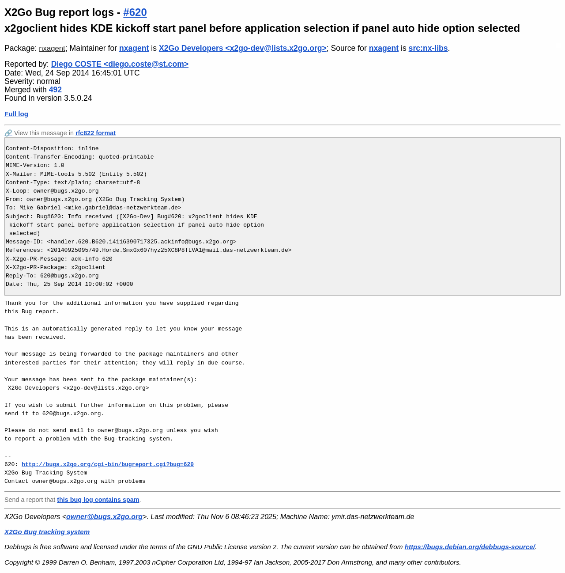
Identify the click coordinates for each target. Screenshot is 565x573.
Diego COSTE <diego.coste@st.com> (119, 64)
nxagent (52, 48)
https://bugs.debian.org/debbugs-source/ (470, 546)
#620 (135, 12)
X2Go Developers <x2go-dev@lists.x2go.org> (243, 48)
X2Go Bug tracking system (47, 531)
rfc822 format (95, 133)
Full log (16, 114)
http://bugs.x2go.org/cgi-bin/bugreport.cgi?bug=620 (108, 464)
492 (55, 89)
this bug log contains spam (98, 499)
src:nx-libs (428, 48)
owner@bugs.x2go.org (104, 516)
